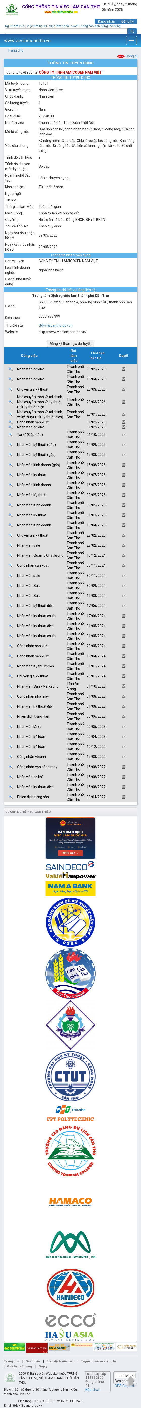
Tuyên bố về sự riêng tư (98, 1361)
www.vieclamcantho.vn (27, 40)
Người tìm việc (15, 26)
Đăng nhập (106, 21)
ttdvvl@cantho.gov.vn (56, 325)
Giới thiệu (33, 1361)
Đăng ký (127, 21)
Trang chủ (15, 50)
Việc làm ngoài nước (63, 26)
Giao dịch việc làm (60, 1361)
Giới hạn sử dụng (19, 1366)
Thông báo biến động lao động (100, 26)
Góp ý (43, 1366)
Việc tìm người (37, 26)
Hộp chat (92, 1390)
